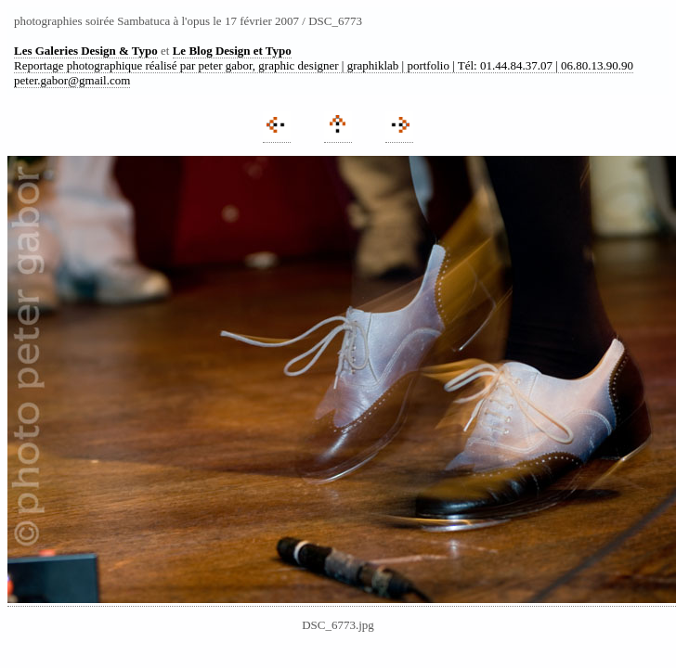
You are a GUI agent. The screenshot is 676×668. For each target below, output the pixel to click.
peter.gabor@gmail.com (72, 80)
